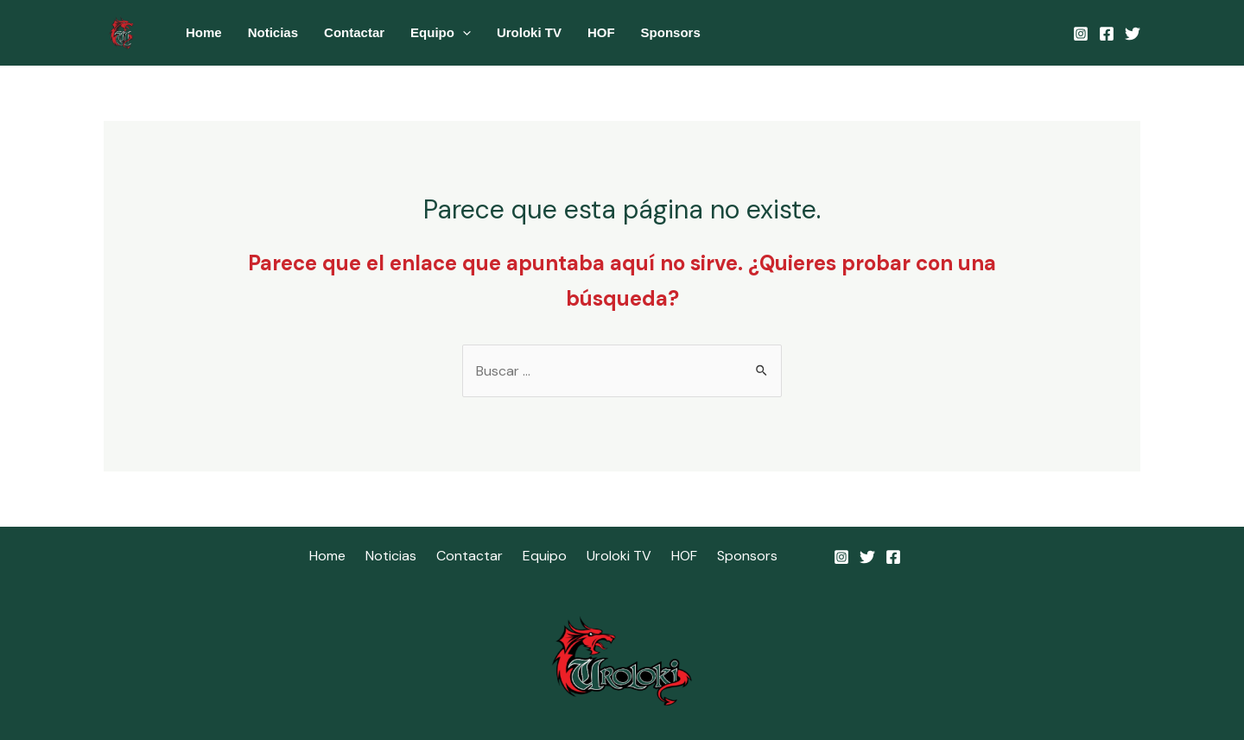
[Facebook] (1106, 33)
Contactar (354, 32)
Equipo (440, 33)
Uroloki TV (529, 32)
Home (204, 32)
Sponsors (671, 32)
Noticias (273, 32)
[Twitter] (1132, 33)
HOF (601, 32)
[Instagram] (1080, 33)
